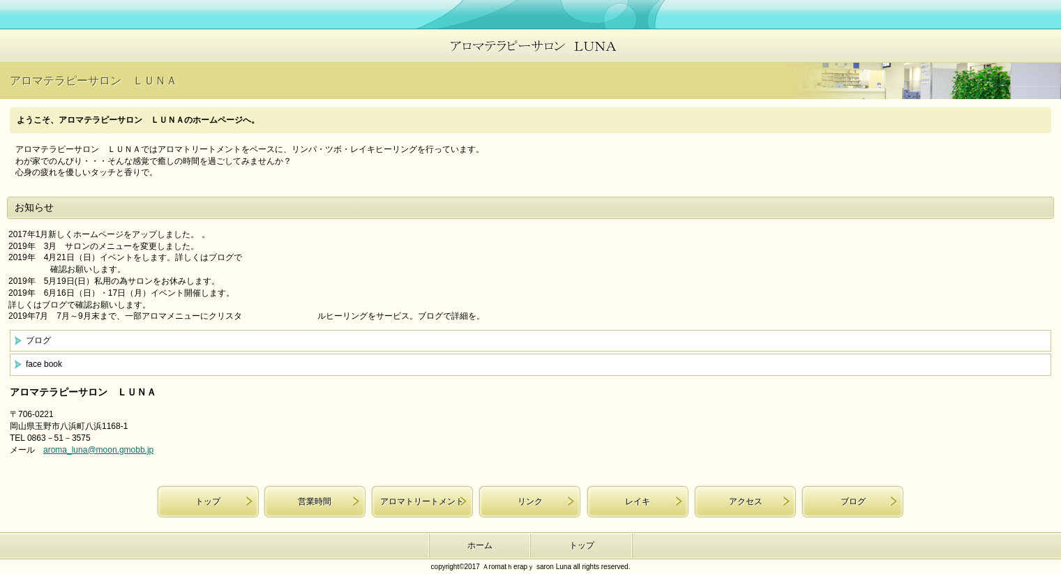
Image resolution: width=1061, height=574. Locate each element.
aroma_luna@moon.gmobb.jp (98, 450)
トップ (207, 501)
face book (44, 364)
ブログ (38, 340)
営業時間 (314, 501)
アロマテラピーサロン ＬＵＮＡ (531, 45)
